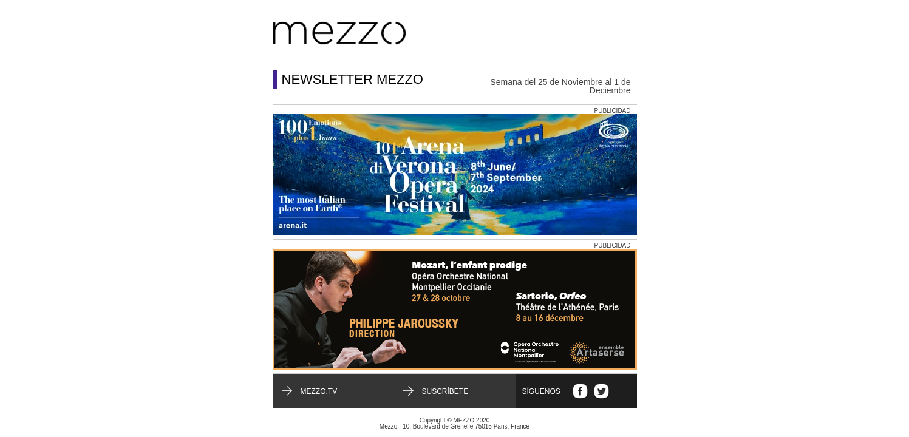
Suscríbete (445, 391)
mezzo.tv (319, 391)
